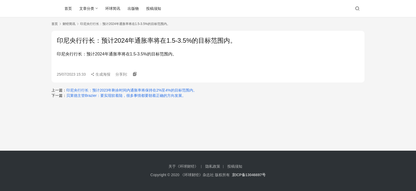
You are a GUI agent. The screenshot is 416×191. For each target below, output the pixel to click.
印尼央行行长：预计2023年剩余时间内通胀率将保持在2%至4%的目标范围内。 (131, 90)
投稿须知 (153, 8)
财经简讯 (69, 24)
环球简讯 (112, 8)
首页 (68, 8)
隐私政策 (212, 166)
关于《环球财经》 (183, 166)
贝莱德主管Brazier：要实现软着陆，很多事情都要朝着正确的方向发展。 (126, 95)
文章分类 (86, 8)
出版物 (133, 8)
